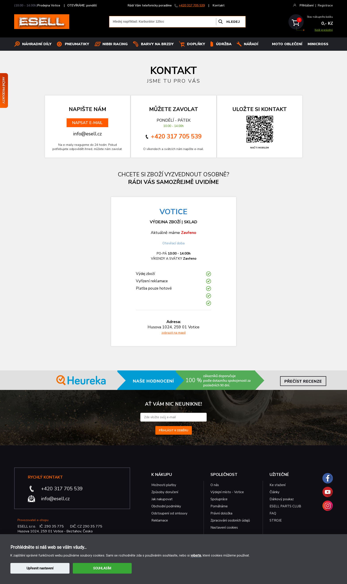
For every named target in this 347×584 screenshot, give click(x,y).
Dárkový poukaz (282, 499)
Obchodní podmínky (166, 506)
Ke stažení (277, 485)
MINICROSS (318, 44)
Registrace (325, 5)
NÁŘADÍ (251, 44)
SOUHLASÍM (102, 568)
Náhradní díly (37, 44)
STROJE (276, 520)
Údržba (223, 44)
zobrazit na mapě (174, 333)
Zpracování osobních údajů (230, 520)
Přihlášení (307, 5)
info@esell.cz (55, 498)
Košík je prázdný (324, 30)
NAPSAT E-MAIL (87, 122)
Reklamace (159, 520)
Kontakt (219, 5)
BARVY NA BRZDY (157, 44)
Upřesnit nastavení (40, 568)
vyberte (196, 555)
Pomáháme (219, 506)
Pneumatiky (77, 44)
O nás (214, 485)
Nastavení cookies (224, 527)
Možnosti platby (163, 485)
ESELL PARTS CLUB (285, 506)
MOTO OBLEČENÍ (287, 44)
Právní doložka (221, 513)
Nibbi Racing (115, 44)
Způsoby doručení (164, 492)
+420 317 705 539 (192, 5)
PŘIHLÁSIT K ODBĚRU (173, 430)
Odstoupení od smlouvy (169, 513)
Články (275, 492)
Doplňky (196, 44)
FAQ (273, 513)
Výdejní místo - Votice (227, 492)
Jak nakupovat (162, 499)
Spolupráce (218, 499)
